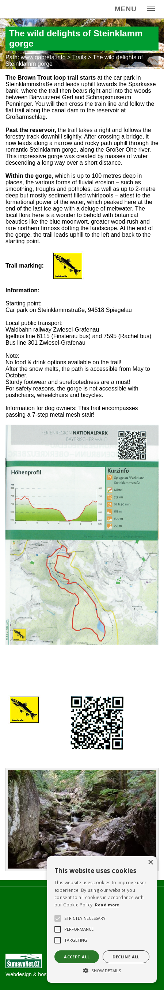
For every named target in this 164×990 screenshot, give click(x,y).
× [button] (150, 862)
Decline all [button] (125, 956)
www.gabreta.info (43, 57)
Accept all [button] (76, 956)
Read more (107, 904)
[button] (101, 970)
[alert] (102, 919)
